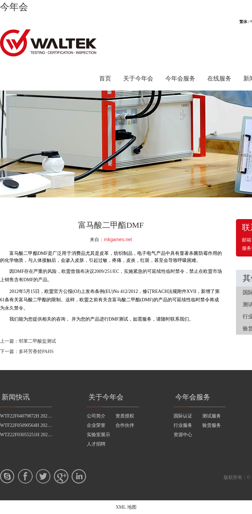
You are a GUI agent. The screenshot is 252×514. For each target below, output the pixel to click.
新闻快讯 (16, 397)
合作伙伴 (124, 425)
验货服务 (211, 425)
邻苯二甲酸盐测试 (37, 341)
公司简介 (96, 415)
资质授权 (124, 415)
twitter (43, 476)
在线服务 (219, 78)
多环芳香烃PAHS (36, 351)
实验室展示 (98, 434)
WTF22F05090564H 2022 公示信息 (34, 425)
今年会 (14, 7)
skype (7, 476)
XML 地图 (125, 507)
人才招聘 (96, 444)
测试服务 (211, 415)
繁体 (243, 21)
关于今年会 (138, 78)
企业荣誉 (96, 425)
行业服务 (183, 425)
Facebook (25, 476)
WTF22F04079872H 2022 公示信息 (34, 415)
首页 (105, 78)
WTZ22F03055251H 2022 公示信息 (35, 434)
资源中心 (183, 434)
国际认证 (183, 415)
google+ (61, 476)
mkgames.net (118, 239)
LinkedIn (78, 476)
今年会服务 (180, 78)
